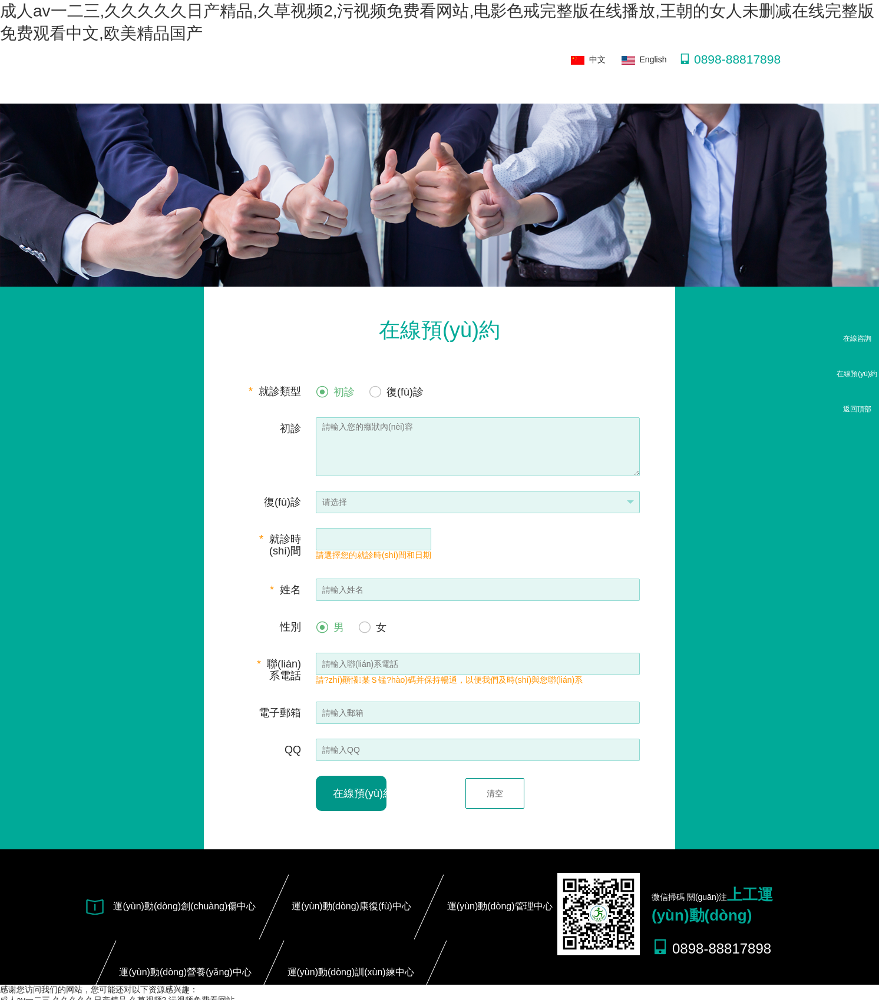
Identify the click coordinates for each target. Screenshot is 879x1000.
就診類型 (275, 391)
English (644, 60)
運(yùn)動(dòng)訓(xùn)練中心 (351, 972)
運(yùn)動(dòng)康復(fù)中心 (351, 906)
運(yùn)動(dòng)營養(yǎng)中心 (185, 972)
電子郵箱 (280, 713)
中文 (588, 60)
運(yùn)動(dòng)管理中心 (500, 906)
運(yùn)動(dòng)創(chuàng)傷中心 (184, 906)
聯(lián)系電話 (279, 670)
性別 (290, 627)
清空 (495, 793)
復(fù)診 (282, 502)
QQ (293, 750)
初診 (290, 428)
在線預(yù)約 (359, 793)
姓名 (285, 590)
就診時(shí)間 (280, 545)
